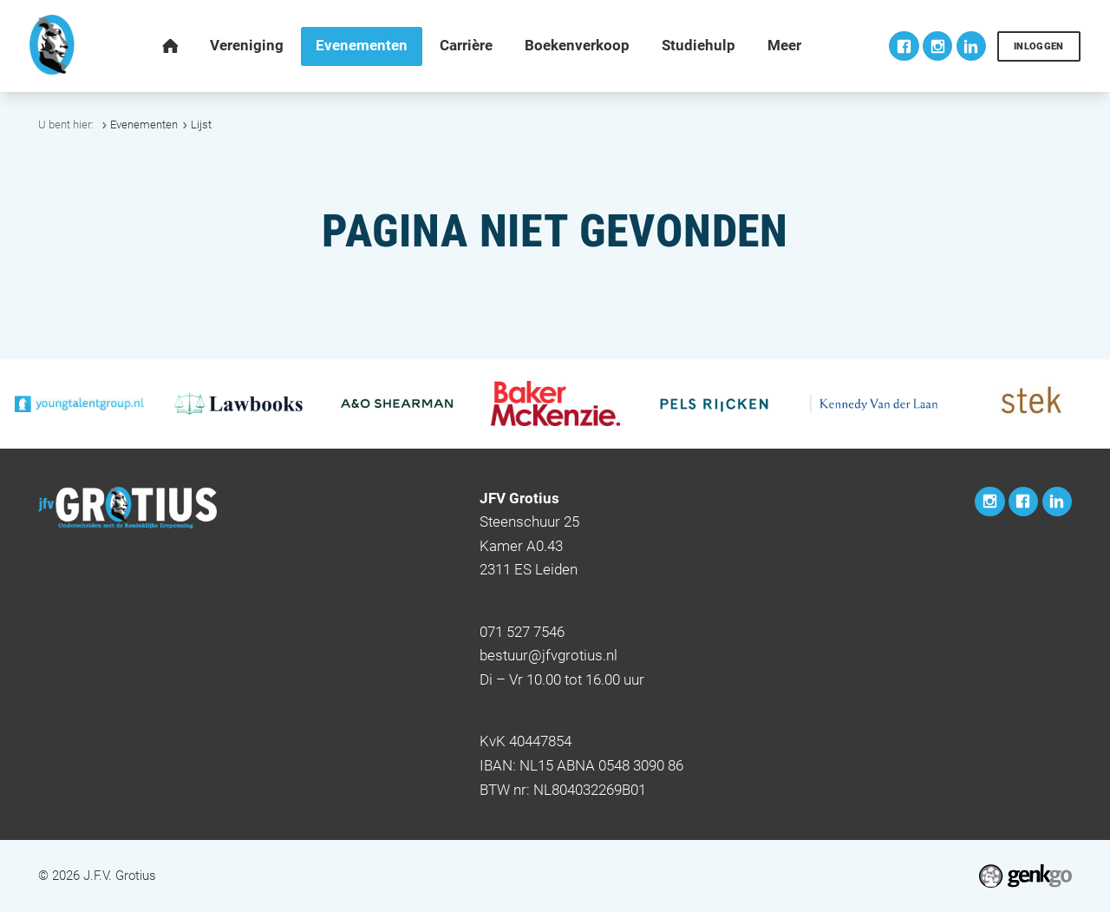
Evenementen (144, 124)
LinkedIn (971, 46)
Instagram (937, 46)
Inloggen (1039, 46)
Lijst (201, 124)
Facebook (903, 46)
